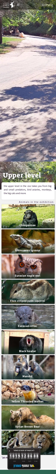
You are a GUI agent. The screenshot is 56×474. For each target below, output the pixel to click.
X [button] (9, 451)
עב (43, 5)
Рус (48, 5)
